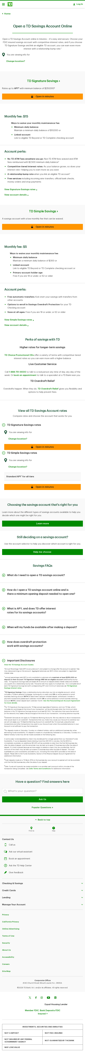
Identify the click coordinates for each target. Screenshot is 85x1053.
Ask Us (42, 798)
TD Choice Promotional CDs (19, 354)
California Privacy (10, 920)
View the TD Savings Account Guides (19, 663)
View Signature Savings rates (19, 188)
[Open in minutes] (42, 446)
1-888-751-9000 (17, 371)
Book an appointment (17, 857)
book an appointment (25, 374)
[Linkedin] (55, 996)
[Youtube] (48, 996)
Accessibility (8, 956)
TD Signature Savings (42, 79)
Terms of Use (8, 934)
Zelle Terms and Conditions (40, 767)
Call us (10, 843)
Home (7, 12)
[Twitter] (30, 996)
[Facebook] (35, 996)
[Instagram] (42, 996)
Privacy (5, 913)
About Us (6, 949)
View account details (15, 193)
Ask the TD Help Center (18, 864)
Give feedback (14, 871)
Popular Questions (42, 806)
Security (6, 941)
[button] (42, 551)
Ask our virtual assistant (18, 850)
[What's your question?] (42, 789)
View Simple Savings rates (18, 318)
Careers (5, 963)
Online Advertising (10, 927)
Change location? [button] (15, 60)
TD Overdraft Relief (48, 387)
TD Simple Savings (42, 209)
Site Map (6, 970)
